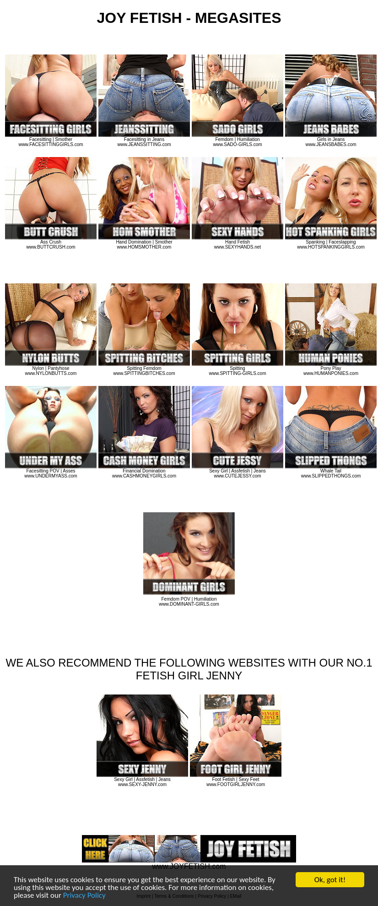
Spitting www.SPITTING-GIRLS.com (237, 369)
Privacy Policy (84, 896)
